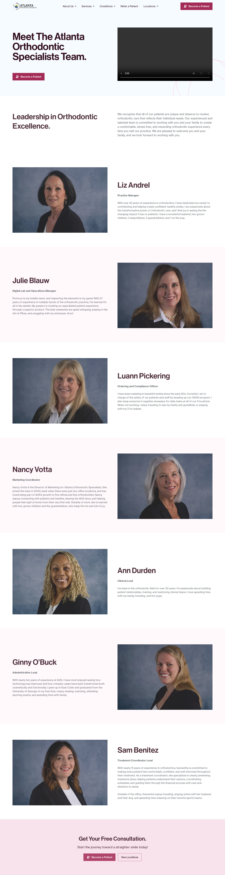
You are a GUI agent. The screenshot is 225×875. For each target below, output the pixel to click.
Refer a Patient (129, 6)
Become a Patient (31, 76)
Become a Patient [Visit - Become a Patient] (199, 6)
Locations (149, 6)
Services (87, 6)
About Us (68, 6)
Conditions (106, 6)
